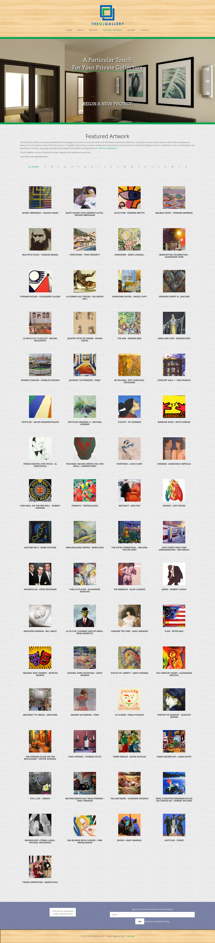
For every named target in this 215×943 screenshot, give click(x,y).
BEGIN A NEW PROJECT (107, 112)
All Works (33, 166)
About (80, 30)
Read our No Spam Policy (157, 921)
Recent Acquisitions (108, 148)
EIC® (122, 936)
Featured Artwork (112, 30)
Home (69, 30)
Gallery (131, 30)
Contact (144, 30)
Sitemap (130, 936)
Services (93, 30)
